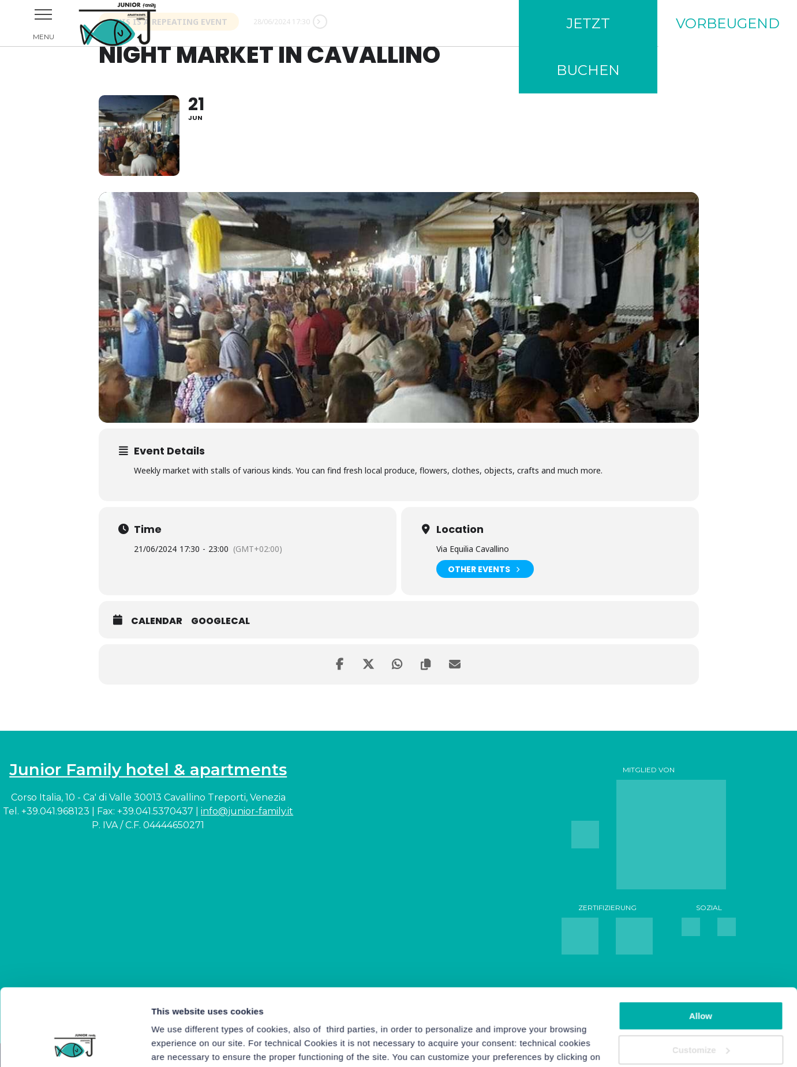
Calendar (156, 621)
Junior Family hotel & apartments (148, 769)
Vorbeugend (728, 23)
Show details (178, 1044)
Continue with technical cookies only (700, 1016)
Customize (701, 977)
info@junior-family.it (247, 811)
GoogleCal (220, 621)
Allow (700, 944)
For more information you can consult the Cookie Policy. (356, 1012)
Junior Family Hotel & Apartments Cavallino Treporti (132, 23)
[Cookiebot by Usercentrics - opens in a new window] (74, 1044)
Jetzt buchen (588, 46)
